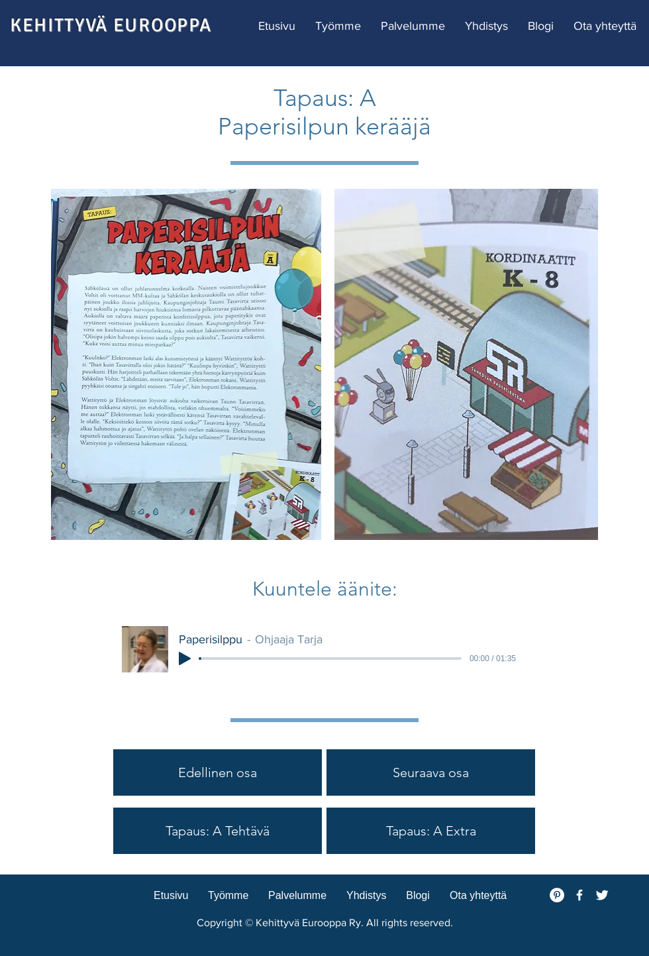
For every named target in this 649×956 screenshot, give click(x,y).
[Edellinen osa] (217, 772)
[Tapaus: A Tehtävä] (217, 831)
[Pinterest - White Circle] (557, 895)
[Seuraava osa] (430, 772)
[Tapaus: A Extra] (430, 831)
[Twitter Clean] (602, 895)
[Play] (185, 658)
